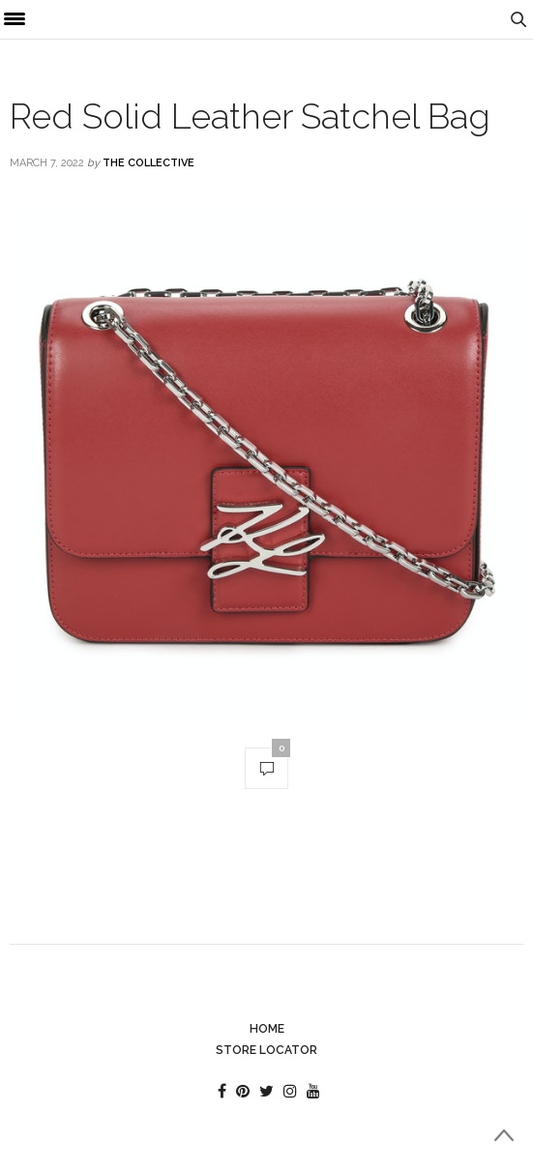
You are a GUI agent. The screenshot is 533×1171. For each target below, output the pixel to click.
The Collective (148, 163)
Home (267, 1029)
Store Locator (266, 1050)
